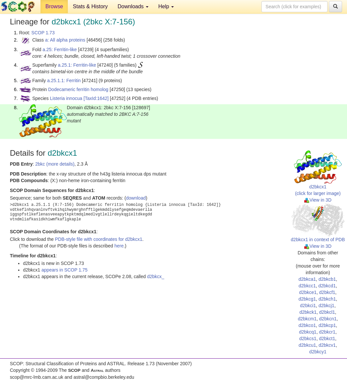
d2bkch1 (327, 299)
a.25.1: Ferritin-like (77, 65)
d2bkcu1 (307, 345)
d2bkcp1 (327, 325)
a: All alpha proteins (65, 40)
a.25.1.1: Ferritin (64, 80)
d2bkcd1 (327, 285)
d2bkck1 (307, 312)
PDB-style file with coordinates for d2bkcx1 (98, 239)
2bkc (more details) (54, 164)
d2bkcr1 (327, 332)
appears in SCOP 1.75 (64, 270)
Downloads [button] (133, 6)
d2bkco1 (307, 325)
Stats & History (90, 6)
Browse (54, 6)
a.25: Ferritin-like (59, 49)
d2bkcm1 (307, 318)
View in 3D (318, 200)
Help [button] (166, 6)
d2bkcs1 (307, 338)
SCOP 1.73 (43, 32)
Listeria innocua (66, 98)
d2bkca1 (307, 279)
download (136, 198)
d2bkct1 (327, 338)
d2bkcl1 (327, 312)
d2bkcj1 (326, 305)
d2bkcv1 (327, 345)
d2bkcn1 (327, 318)
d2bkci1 (308, 305)
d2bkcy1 (317, 351)
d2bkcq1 (307, 332)
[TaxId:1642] (96, 98)
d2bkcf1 (327, 292)
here (118, 245)
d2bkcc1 (307, 285)
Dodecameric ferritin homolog (78, 89)
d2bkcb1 (327, 279)
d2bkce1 (308, 292)
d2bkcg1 (307, 299)
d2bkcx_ (155, 276)
